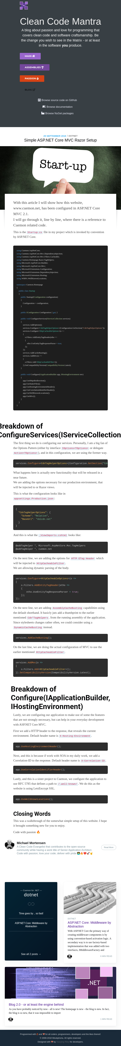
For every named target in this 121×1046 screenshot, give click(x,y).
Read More (108, 847)
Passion (31, 78)
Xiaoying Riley (62, 1042)
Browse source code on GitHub (59, 100)
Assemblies (34, 67)
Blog (30, 89)
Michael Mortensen (31, 843)
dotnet (73, 136)
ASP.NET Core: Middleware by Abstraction (31, 920)
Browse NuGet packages (59, 113)
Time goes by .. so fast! (31, 908)
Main (30, 56)
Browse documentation (60, 106)
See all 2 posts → (31, 951)
